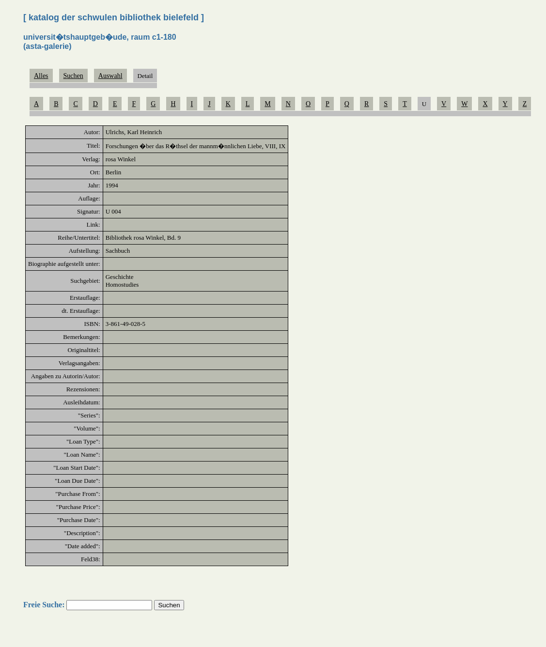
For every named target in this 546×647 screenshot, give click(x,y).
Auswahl (110, 75)
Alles (41, 75)
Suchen (73, 75)
